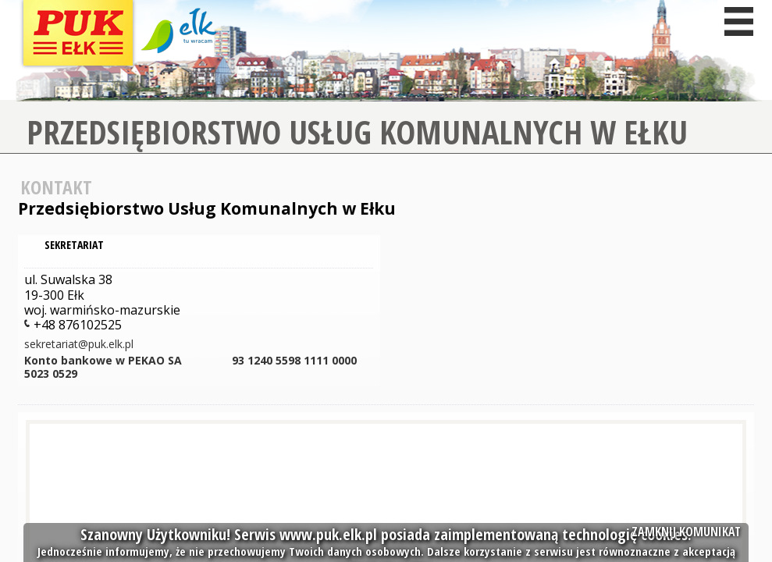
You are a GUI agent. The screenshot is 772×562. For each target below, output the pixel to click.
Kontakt (56, 187)
